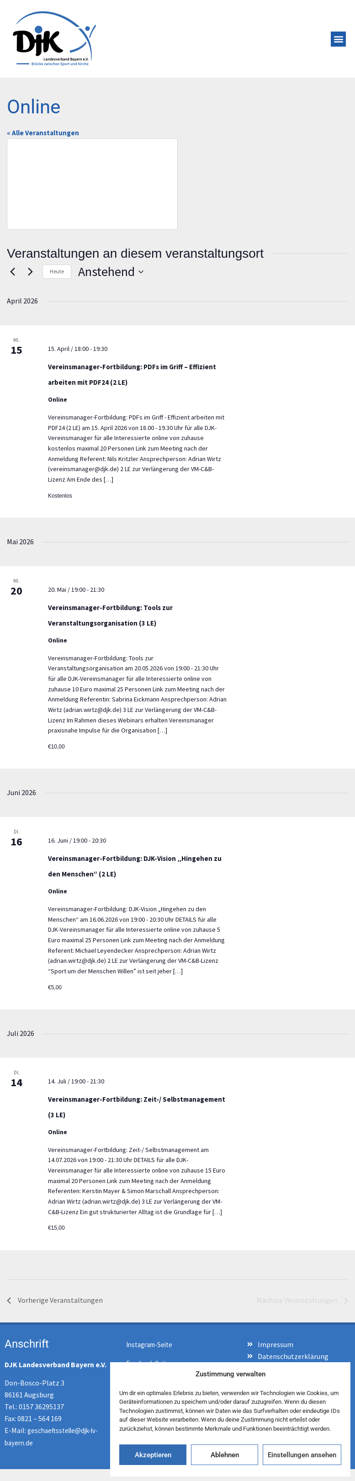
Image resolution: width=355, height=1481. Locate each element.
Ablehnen (225, 1455)
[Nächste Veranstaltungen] (30, 271)
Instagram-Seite (149, 1344)
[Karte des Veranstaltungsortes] (92, 184)
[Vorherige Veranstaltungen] (12, 271)
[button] (338, 39)
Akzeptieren (153, 1455)
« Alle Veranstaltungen (43, 132)
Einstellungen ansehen (302, 1455)
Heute (57, 271)
